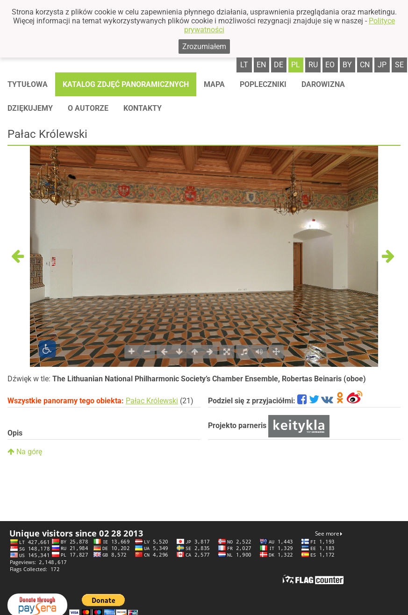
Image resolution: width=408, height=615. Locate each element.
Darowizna (323, 84)
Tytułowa (27, 84)
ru (313, 64)
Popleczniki (263, 84)
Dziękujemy (30, 108)
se (399, 64)
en (261, 64)
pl (295, 64)
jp (382, 64)
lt (244, 64)
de (278, 64)
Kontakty (142, 108)
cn (365, 64)
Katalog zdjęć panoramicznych (126, 84)
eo (330, 64)
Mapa (214, 84)
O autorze (88, 108)
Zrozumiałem (204, 46)
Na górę (24, 451)
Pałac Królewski (152, 400)
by (347, 64)
